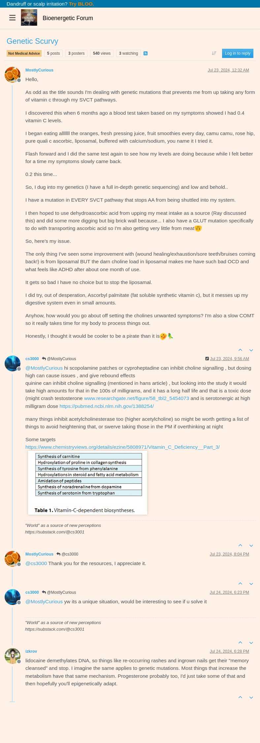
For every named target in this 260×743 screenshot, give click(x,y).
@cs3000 (67, 554)
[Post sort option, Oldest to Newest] (214, 53)
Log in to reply (237, 53)
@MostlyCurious (59, 359)
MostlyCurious (39, 70)
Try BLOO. (81, 4)
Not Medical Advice (24, 53)
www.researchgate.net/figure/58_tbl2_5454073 (136, 398)
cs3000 (32, 359)
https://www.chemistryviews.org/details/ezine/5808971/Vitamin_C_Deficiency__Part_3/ (122, 447)
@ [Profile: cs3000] (36, 563)
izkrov (31, 651)
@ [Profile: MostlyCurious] (44, 368)
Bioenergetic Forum (68, 18)
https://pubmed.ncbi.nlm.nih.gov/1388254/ (107, 406)
